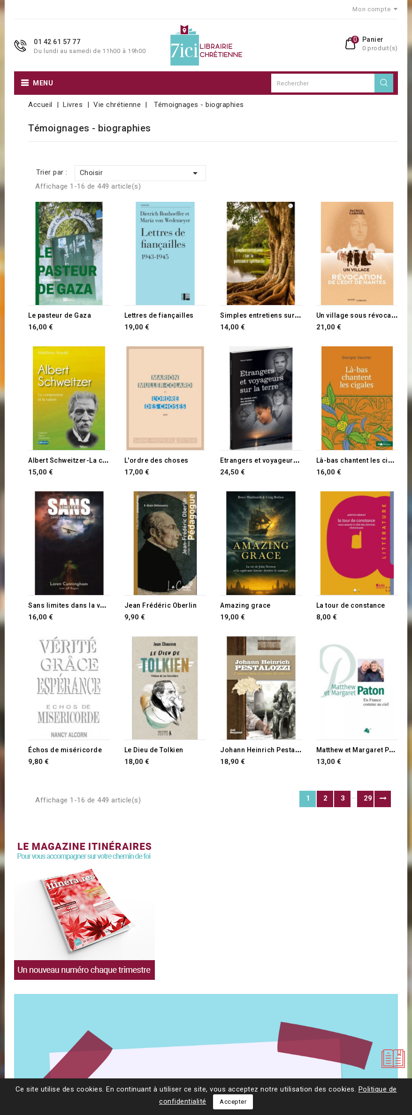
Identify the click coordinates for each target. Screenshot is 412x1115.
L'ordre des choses (156, 460)
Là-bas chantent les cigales (361, 460)
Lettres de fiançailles (159, 315)
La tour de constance (350, 605)
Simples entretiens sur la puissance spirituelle (297, 315)
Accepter (233, 1101)
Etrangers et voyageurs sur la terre (278, 460)
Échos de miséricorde (65, 750)
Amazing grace (245, 605)
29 (368, 798)
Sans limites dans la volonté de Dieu (87, 605)
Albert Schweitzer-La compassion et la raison (103, 460)
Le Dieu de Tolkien (153, 750)
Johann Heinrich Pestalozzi (266, 750)
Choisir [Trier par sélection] (140, 173)
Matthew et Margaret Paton (360, 750)
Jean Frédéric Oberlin (160, 605)
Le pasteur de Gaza (59, 315)
